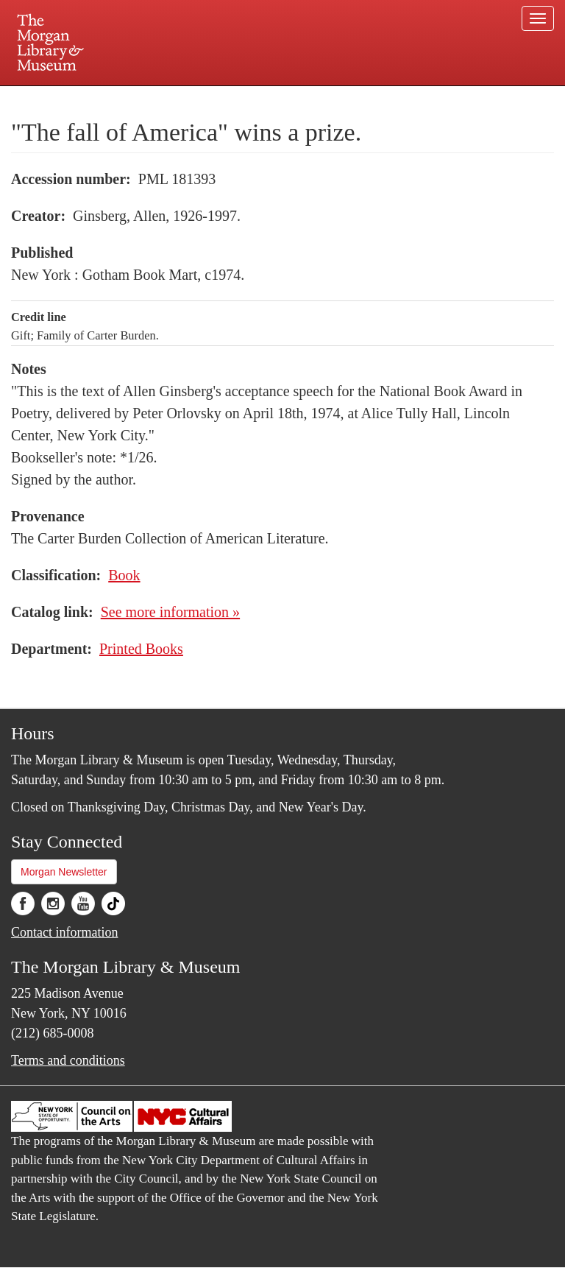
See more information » (170, 612)
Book (124, 575)
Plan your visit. (107, 99)
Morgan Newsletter (64, 872)
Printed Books (141, 649)
